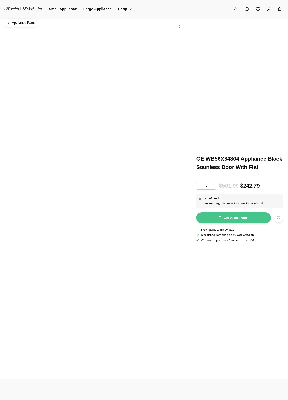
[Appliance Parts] (21, 23)
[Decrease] (199, 185)
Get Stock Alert (233, 217)
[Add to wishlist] (278, 217)
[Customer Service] (247, 9)
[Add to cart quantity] (206, 186)
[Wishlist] (258, 9)
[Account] (269, 9)
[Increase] (213, 185)
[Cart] (279, 9)
